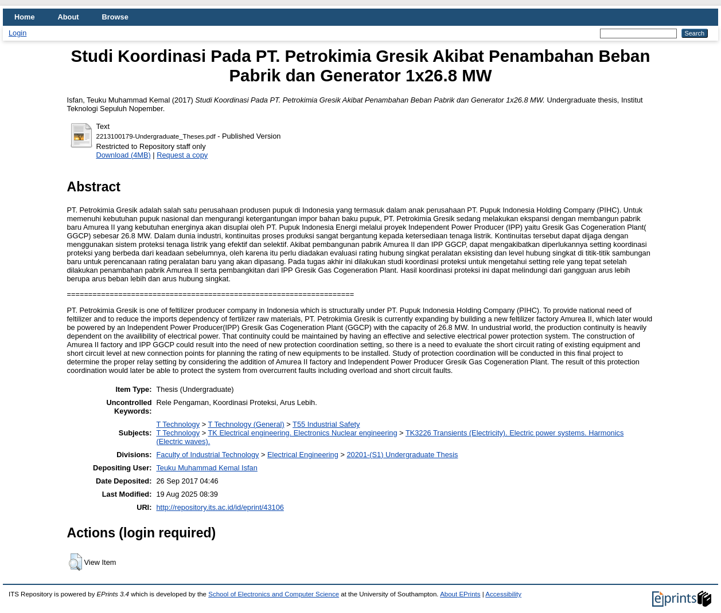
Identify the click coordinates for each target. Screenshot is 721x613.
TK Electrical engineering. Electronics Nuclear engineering (302, 433)
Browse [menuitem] (115, 17)
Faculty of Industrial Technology (207, 454)
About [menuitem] (68, 17)
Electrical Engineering (302, 454)
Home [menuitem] (24, 17)
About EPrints (460, 594)
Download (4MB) (123, 155)
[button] (75, 562)
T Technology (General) (246, 424)
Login (17, 33)
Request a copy (182, 155)
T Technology (178, 424)
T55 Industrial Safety (326, 424)
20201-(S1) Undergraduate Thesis (402, 454)
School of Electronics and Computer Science (273, 594)
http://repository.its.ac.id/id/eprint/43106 (219, 507)
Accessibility (503, 594)
